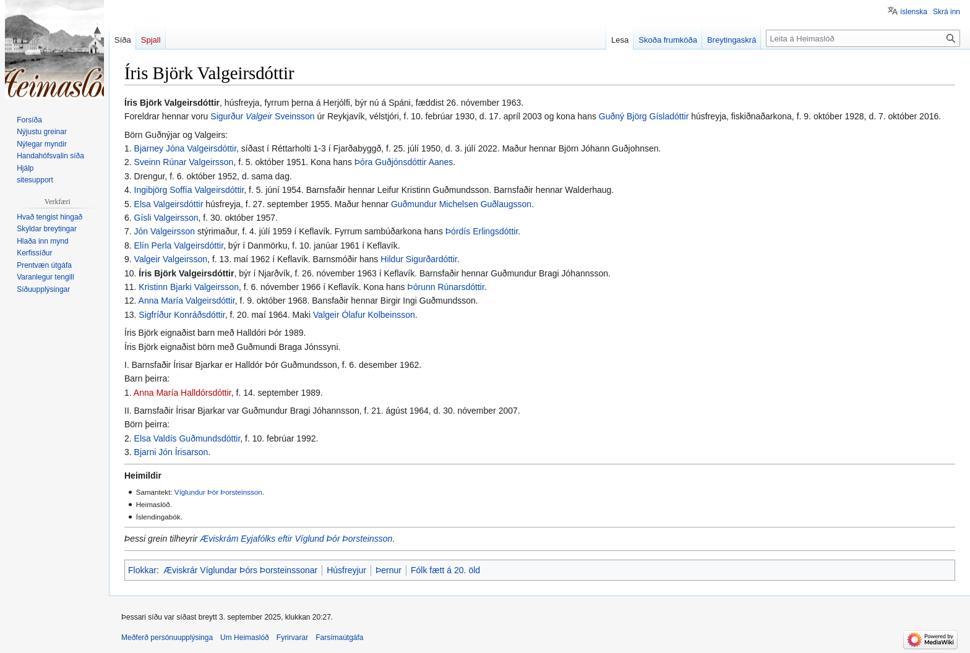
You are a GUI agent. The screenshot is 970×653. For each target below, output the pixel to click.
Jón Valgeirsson (164, 231)
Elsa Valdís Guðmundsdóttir (187, 438)
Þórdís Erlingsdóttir (481, 231)
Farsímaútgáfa (339, 637)
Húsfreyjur (346, 570)
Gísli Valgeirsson (166, 218)
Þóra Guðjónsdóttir (390, 162)
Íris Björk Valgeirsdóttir (186, 273)
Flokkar (142, 570)
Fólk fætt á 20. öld (445, 570)
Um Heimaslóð (244, 637)
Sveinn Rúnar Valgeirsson (184, 162)
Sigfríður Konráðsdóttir (182, 315)
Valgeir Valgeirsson (171, 259)
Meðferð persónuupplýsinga (167, 637)
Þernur (388, 570)
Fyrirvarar (292, 637)
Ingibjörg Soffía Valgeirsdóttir (189, 190)
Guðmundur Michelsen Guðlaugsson (461, 204)
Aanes (441, 162)
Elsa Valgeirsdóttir (169, 204)
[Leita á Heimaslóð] (863, 38)
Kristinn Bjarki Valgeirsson (189, 287)
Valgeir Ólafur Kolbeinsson (364, 315)
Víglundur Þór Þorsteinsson (218, 492)
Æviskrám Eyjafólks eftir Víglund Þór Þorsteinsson (296, 539)
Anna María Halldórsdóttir (182, 393)
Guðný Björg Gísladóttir (644, 116)
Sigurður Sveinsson (262, 116)
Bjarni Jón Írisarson (171, 452)
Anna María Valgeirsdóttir (187, 300)
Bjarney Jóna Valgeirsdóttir (185, 148)
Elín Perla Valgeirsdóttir (178, 245)
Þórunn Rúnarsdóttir (445, 287)
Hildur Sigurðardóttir (418, 259)
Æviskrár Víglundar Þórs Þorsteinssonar (240, 570)
